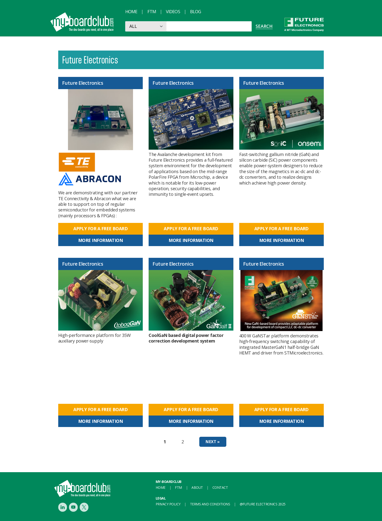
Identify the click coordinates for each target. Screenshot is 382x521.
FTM (151, 11)
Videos (173, 11)
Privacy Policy (168, 504)
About (197, 487)
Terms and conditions (210, 504)
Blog (195, 11)
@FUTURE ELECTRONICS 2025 (263, 504)
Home (131, 11)
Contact (220, 487)
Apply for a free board (100, 228)
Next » (213, 441)
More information (100, 240)
